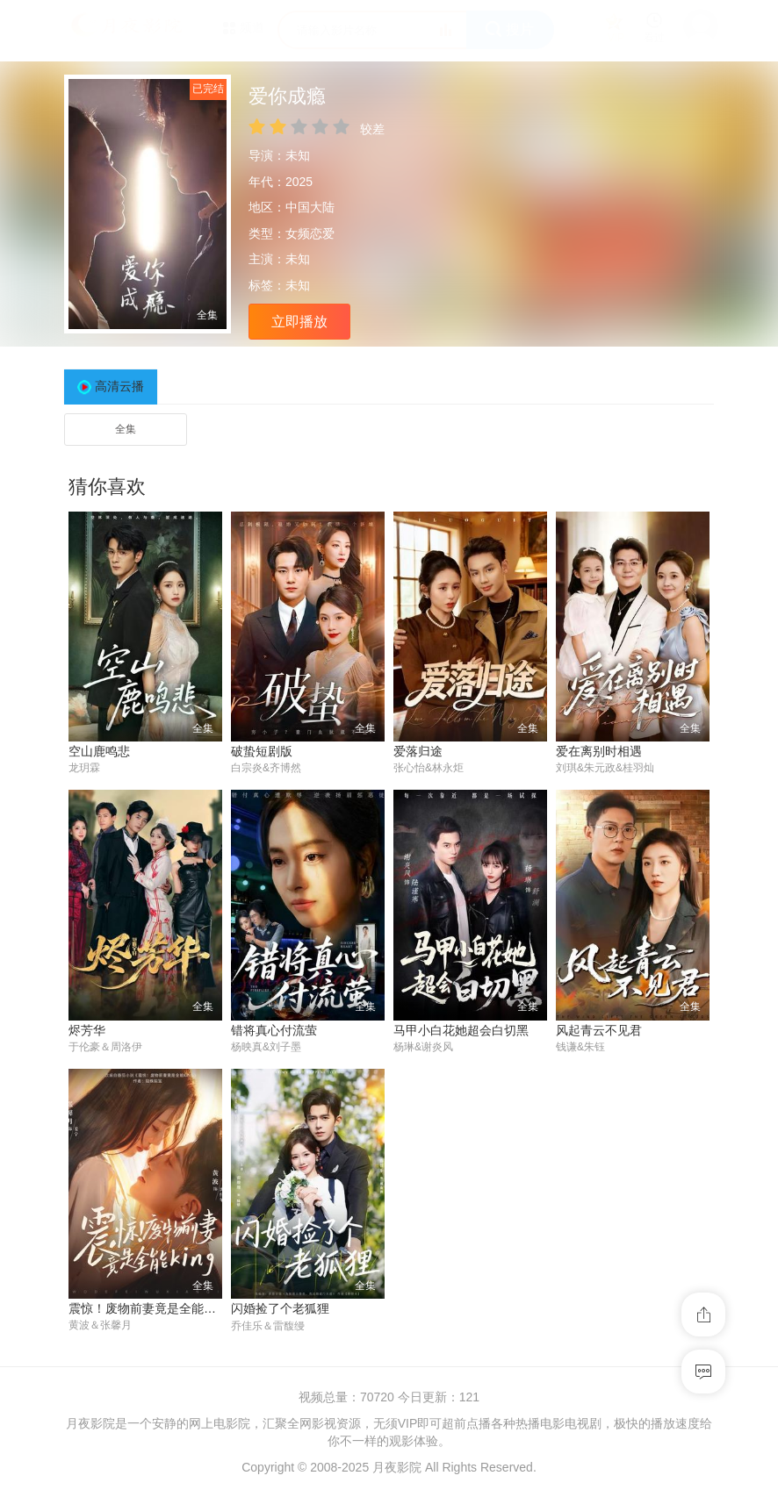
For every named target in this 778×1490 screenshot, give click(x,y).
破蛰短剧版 (261, 751)
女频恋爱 (310, 233)
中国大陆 (310, 207)
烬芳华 (86, 1030)
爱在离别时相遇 (599, 751)
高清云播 (119, 386)
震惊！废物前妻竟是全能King (148, 1309)
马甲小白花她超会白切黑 (461, 1030)
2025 (299, 182)
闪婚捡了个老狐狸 (280, 1309)
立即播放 (299, 321)
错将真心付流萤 (274, 1030)
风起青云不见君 (599, 1030)
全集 (125, 429)
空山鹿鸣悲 (99, 751)
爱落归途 (418, 751)
